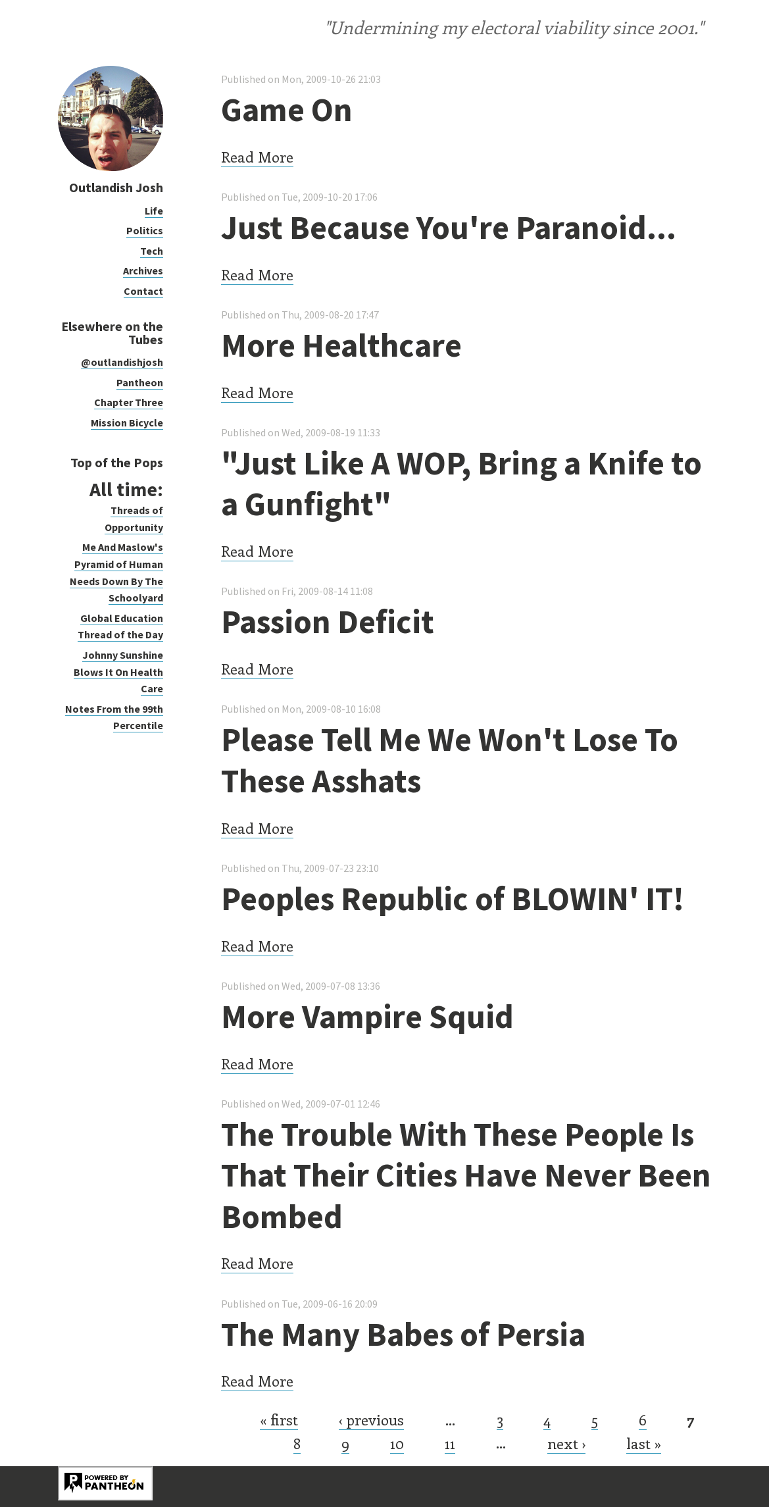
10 (397, 1443)
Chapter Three (128, 402)
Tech (151, 250)
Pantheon (139, 382)
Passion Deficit (327, 621)
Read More (257, 156)
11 (450, 1443)
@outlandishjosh (122, 362)
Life (154, 210)
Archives (143, 270)
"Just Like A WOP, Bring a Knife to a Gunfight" (461, 483)
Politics (144, 230)
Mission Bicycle (127, 422)
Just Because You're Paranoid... (448, 227)
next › (566, 1443)
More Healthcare (341, 345)
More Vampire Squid (367, 1016)
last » (643, 1443)
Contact (143, 290)
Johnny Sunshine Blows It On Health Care (118, 671)
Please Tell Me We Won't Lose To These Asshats (449, 760)
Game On (287, 109)
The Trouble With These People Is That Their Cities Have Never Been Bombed (466, 1175)
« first (279, 1419)
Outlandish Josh (116, 187)
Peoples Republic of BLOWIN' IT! (452, 898)
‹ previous (371, 1419)
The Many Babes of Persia (403, 1334)
